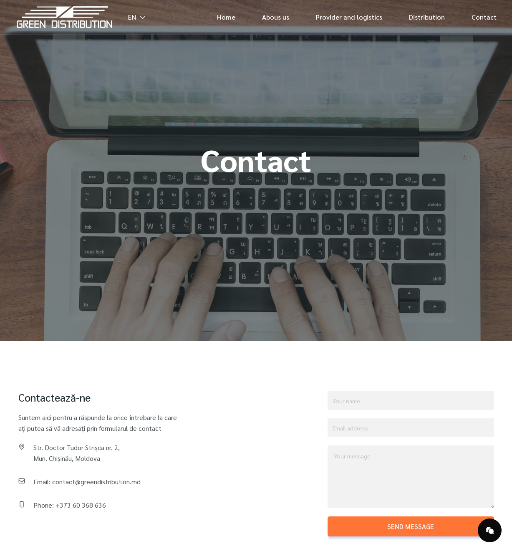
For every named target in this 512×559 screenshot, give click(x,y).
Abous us (275, 17)
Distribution (427, 17)
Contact (484, 17)
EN (137, 17)
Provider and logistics (349, 17)
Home (226, 17)
